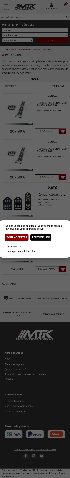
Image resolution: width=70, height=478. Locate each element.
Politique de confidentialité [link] (21, 251)
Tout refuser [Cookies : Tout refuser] (41, 237)
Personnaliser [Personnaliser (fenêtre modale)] (14, 246)
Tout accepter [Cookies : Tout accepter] (17, 237)
